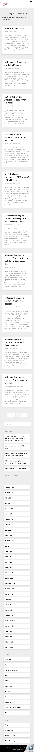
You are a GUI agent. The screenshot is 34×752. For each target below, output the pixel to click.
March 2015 (9, 567)
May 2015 (8, 556)
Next (24, 415)
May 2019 (8, 498)
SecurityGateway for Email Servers (15, 707)
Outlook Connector (11, 697)
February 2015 (9, 572)
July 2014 (8, 599)
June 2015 (8, 551)
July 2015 (8, 546)
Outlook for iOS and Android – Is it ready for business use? (15, 100)
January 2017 (9, 519)
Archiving (8, 659)
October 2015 (9, 540)
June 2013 (8, 631)
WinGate (8, 713)
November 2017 (10, 508)
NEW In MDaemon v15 (14, 28)
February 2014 (9, 610)
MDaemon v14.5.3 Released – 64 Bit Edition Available (15, 137)
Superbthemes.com (17, 749)
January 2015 (9, 578)
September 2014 (10, 594)
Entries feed (9, 730)
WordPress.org (10, 741)
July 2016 (8, 524)
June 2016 (8, 530)
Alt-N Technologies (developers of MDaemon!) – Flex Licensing (16, 177)
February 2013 (9, 647)
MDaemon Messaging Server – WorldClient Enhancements (14, 342)
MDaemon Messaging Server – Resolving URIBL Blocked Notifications (16, 218)
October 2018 (9, 503)
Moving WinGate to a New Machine (16, 468)
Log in (7, 725)
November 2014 (10, 583)
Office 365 (8, 691)
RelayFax (8, 702)
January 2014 (9, 615)
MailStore (8, 681)
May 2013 (8, 636)
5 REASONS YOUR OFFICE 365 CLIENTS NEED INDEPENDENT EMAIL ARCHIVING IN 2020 (15, 438)
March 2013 (9, 642)
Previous (11, 415)
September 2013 (10, 626)
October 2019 (9, 492)
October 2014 (9, 588)
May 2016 (8, 535)
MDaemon (8, 686)
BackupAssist (9, 665)
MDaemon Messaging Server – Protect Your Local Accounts (16, 380)
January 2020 (9, 487)
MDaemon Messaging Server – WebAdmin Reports (14, 301)
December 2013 (10, 620)
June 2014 (8, 604)
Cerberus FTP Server (11, 670)
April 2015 (8, 562)
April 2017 (8, 514)
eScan (7, 675)
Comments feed (10, 735)
